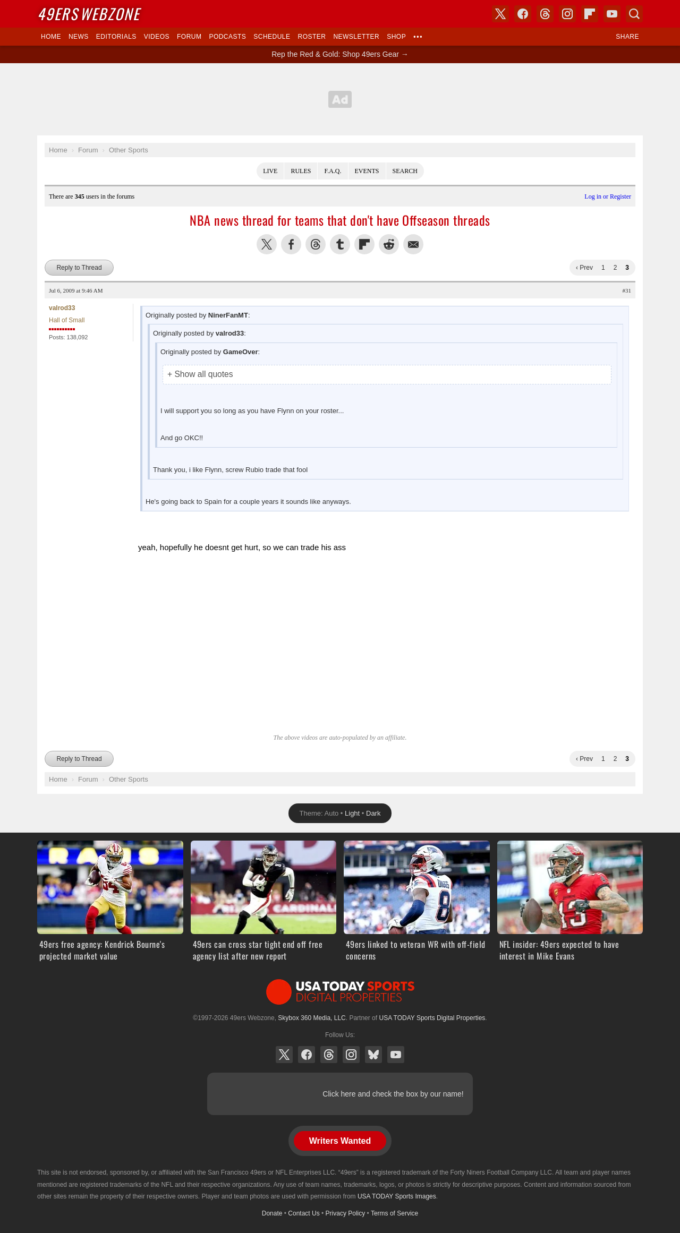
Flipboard (589, 13)
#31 (627, 290)
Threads (328, 1054)
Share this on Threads (315, 244)
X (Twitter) (284, 1054)
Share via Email (413, 244)
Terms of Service (394, 1213)
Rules (301, 171)
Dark (373, 813)
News (79, 36)
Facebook (306, 1054)
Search (405, 171)
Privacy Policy (346, 1213)
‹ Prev (584, 267)
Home (51, 36)
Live (270, 171)
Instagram (351, 1054)
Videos (156, 36)
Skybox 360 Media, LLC (311, 1018)
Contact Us (303, 1213)
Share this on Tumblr (340, 244)
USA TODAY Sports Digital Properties (340, 992)
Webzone (88, 13)
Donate (272, 1213)
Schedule (271, 36)
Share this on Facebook (291, 244)
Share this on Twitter (267, 244)
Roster (312, 36)
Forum (189, 36)
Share (627, 36)
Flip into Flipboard (364, 244)
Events (367, 171)
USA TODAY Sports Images (397, 1196)
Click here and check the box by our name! (392, 1094)
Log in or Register (607, 196)
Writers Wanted (340, 1140)
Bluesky (373, 1054)
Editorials (116, 36)
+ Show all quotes (200, 374)
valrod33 (62, 308)
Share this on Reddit (389, 244)
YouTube (395, 1054)
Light (352, 813)
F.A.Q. (332, 171)
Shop (396, 36)
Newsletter (356, 36)
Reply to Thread (78, 267)
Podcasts (227, 36)
